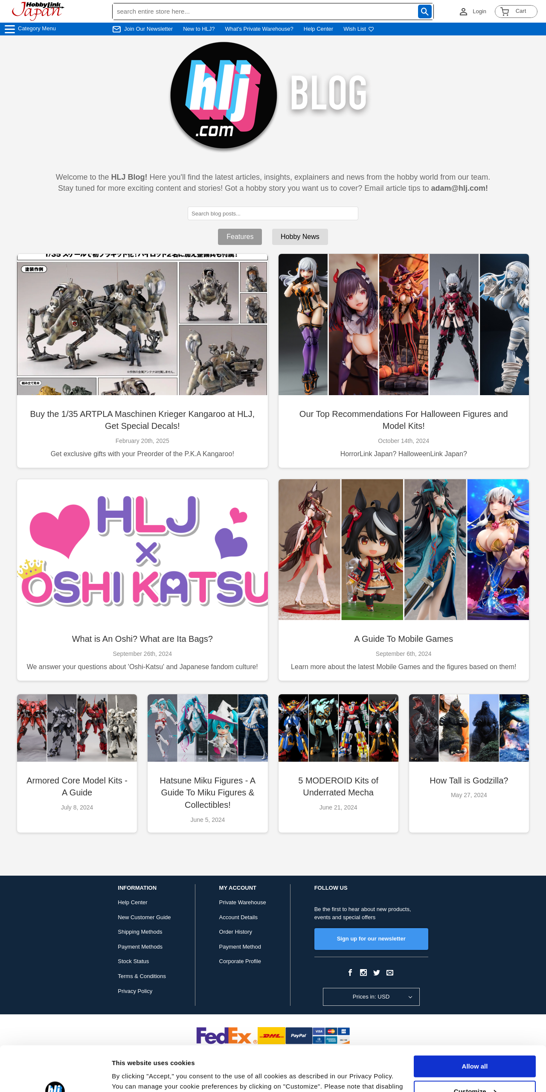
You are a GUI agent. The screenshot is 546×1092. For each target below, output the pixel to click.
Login (479, 11)
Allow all (475, 1021)
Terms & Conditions (142, 976)
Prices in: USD (371, 996)
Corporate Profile (240, 961)
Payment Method (240, 946)
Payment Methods (140, 946)
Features (240, 236)
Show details (131, 1075)
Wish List (358, 29)
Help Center (318, 29)
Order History (235, 932)
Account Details (238, 917)
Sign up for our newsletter (371, 938)
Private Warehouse (242, 902)
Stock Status (133, 961)
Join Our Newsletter (148, 29)
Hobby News (300, 236)
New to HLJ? (199, 29)
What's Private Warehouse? (259, 29)
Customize (475, 1046)
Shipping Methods (140, 932)
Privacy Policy (135, 991)
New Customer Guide (144, 917)
